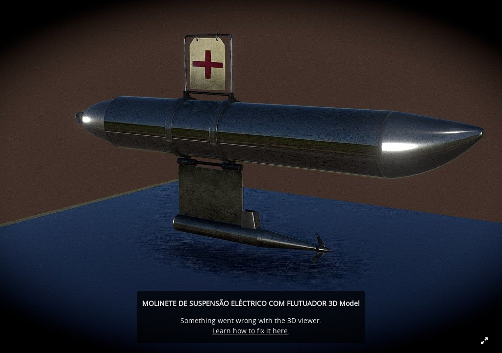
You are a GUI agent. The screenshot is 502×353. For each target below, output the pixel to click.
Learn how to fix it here (250, 330)
